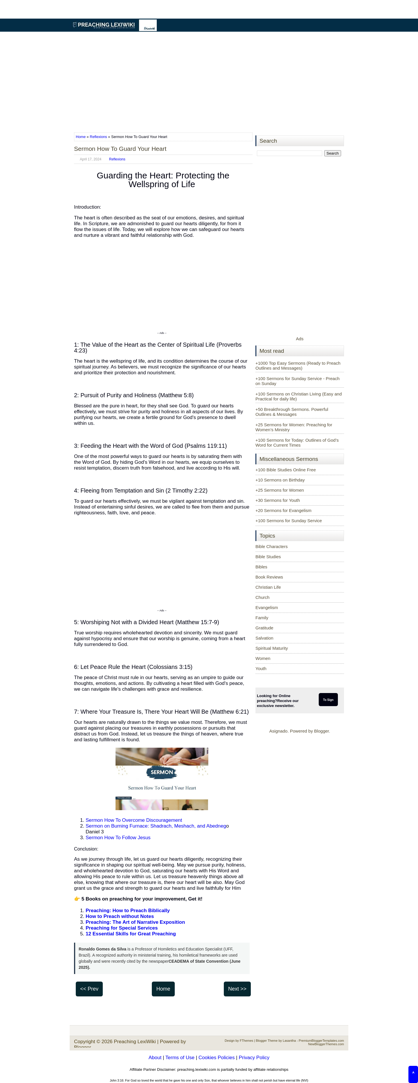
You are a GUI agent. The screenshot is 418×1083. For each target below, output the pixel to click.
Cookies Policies (217, 1057)
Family (261, 617)
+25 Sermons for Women (279, 490)
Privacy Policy (254, 1057)
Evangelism (266, 607)
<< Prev (89, 989)
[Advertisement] (209, 82)
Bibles (261, 566)
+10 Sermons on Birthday (280, 479)
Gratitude (264, 627)
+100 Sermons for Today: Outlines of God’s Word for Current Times (297, 442)
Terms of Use (179, 1057)
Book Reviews (269, 576)
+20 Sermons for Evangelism (283, 510)
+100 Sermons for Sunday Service (288, 520)
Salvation (264, 638)
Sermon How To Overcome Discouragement (134, 820)
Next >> (237, 989)
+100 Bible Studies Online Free (285, 469)
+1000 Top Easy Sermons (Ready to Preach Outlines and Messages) (297, 365)
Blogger (321, 730)
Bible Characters (271, 546)
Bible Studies (268, 556)
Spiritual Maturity (271, 648)
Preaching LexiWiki (135, 1041)
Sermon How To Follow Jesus (118, 837)
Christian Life (268, 587)
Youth (260, 668)
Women (262, 658)
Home (81, 137)
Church (262, 597)
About (155, 1057)
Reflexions (98, 137)
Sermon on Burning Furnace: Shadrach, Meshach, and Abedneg (156, 826)
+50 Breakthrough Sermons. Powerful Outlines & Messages (291, 412)
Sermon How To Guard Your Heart (120, 149)
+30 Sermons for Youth (277, 500)
